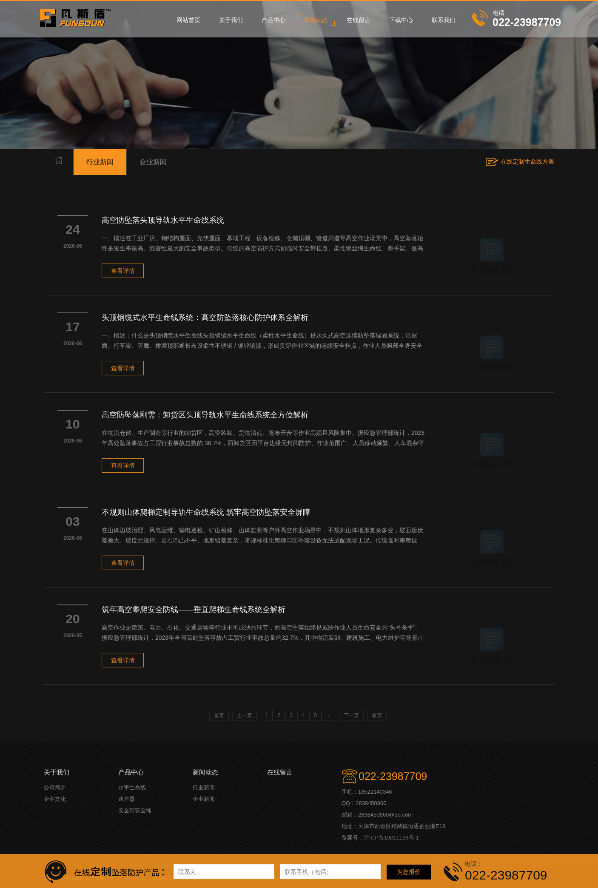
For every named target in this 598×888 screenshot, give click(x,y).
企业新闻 (153, 161)
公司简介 (55, 787)
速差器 (126, 799)
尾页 (377, 715)
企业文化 (55, 799)
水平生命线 (132, 787)
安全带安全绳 (134, 810)
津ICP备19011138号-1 (391, 837)
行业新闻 (100, 161)
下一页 (351, 715)
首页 (219, 715)
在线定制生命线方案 (527, 161)
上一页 (244, 715)
